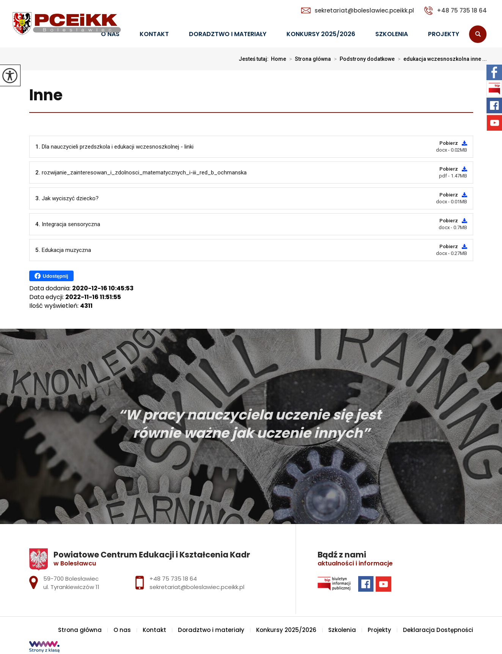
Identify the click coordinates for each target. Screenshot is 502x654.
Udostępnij (51, 276)
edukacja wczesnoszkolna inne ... (441, 59)
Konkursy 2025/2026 (320, 34)
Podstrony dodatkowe (363, 59)
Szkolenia (391, 34)
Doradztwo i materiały (227, 34)
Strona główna (308, 59)
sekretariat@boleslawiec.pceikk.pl (357, 10)
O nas (122, 630)
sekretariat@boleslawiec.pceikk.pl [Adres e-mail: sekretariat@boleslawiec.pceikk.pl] (196, 587)
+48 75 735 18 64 (455, 10)
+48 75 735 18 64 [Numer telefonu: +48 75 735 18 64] (173, 579)
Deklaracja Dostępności (438, 630)
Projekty (443, 34)
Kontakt (154, 34)
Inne (46, 96)
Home (278, 59)
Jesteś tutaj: (255, 59)
